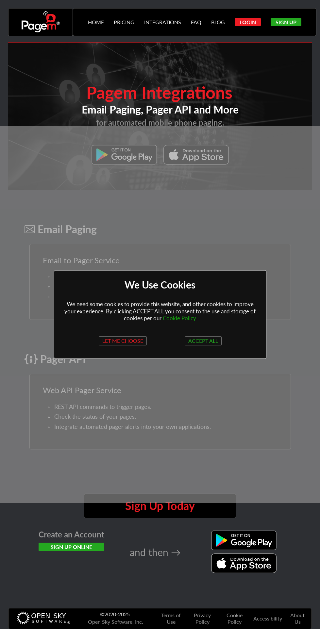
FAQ (196, 22)
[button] (248, 22)
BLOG (218, 22)
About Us (297, 618)
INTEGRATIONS (162, 22)
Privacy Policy (202, 618)
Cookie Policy (235, 618)
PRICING (124, 22)
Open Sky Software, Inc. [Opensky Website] (115, 622)
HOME (96, 22)
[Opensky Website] (42, 618)
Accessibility (267, 618)
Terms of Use (171, 618)
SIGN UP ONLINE (71, 547)
